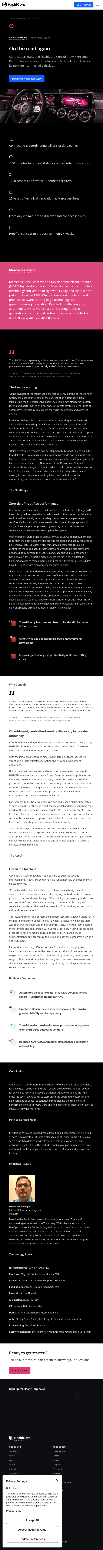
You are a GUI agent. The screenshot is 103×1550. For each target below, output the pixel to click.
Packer (12, 1455)
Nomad (12, 1469)
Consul (12, 1464)
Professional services (62, 1482)
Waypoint (13, 1473)
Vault (11, 1460)
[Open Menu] (97, 5)
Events (56, 1455)
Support (56, 1464)
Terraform (13, 1451)
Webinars (57, 1460)
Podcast (56, 1473)
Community (58, 1469)
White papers (59, 1451)
